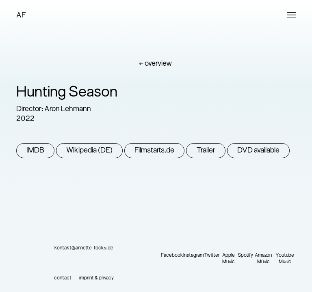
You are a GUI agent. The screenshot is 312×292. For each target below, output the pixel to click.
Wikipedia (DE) (89, 150)
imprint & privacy (96, 278)
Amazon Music (263, 258)
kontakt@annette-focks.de (83, 248)
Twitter (212, 255)
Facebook (172, 255)
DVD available (258, 150)
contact (63, 278)
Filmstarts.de (154, 150)
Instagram (193, 255)
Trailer (205, 150)
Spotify (245, 255)
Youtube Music (284, 258)
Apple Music (228, 258)
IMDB (35, 150)
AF (21, 15)
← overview (155, 63)
